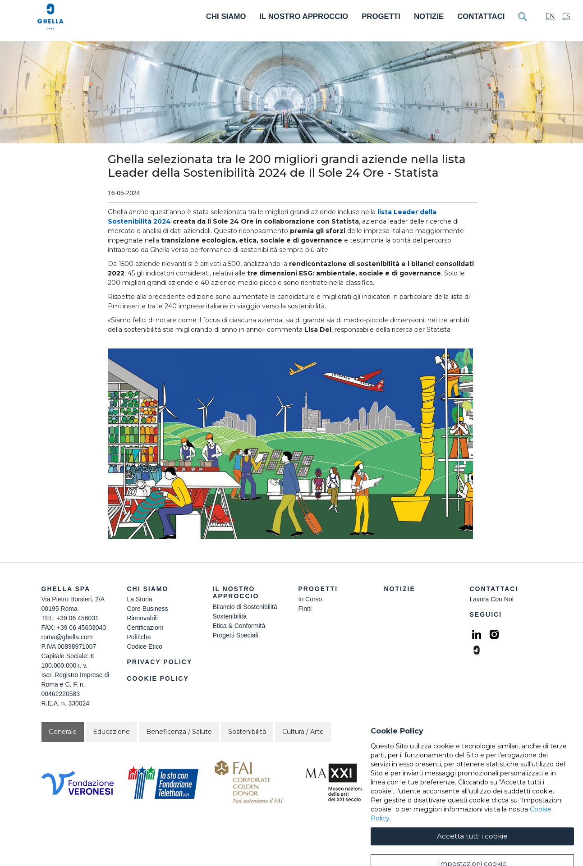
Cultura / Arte (303, 732)
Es (566, 16)
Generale (63, 732)
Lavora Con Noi (492, 599)
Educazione (111, 732)
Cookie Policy (158, 678)
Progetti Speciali (235, 635)
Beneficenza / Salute (179, 732)
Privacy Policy (160, 661)
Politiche (139, 637)
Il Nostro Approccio (303, 16)
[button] (292, 443)
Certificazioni (145, 627)
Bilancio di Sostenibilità (245, 606)
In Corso (310, 599)
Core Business (147, 608)
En (550, 16)
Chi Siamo (226, 16)
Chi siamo (148, 588)
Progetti (381, 16)
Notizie (429, 16)
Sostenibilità (230, 616)
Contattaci (481, 16)
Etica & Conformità (239, 625)
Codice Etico (145, 646)
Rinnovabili (142, 618)
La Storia (139, 599)
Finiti (305, 608)
